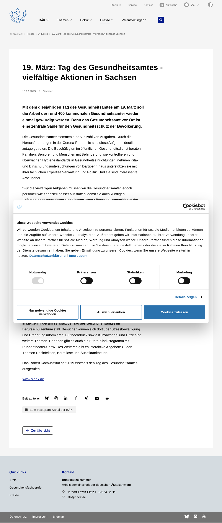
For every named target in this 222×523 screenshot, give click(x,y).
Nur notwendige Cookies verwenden (48, 312)
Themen (64, 20)
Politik (87, 20)
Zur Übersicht (40, 431)
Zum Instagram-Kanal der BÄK (49, 410)
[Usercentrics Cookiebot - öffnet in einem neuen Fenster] (186, 206)
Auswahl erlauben (111, 312)
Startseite (16, 34)
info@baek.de (76, 497)
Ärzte (13, 480)
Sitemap (58, 517)
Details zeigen (186, 297)
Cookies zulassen (174, 312)
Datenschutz (18, 517)
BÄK (43, 20)
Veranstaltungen (139, 20)
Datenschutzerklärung (47, 255)
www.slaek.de (33, 380)
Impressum (78, 255)
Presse (109, 20)
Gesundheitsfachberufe (26, 488)
